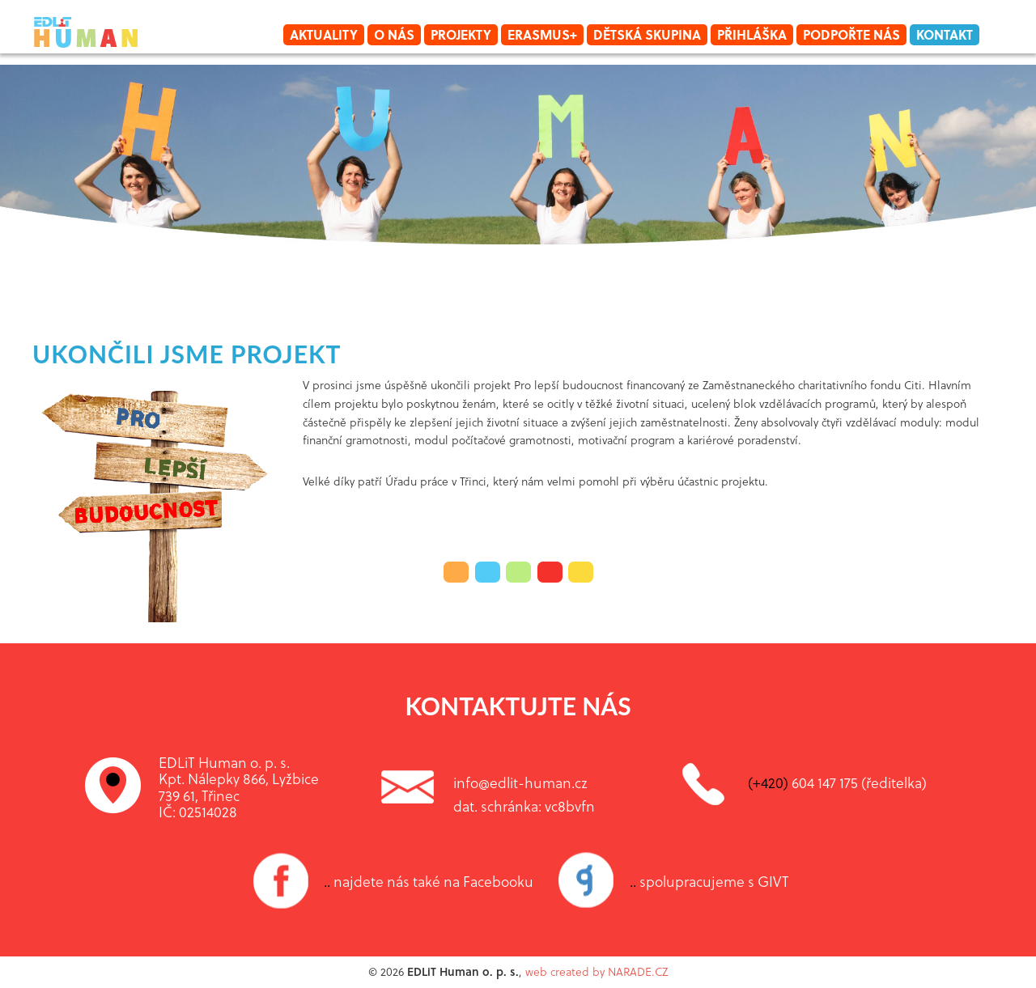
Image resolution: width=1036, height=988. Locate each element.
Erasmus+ (542, 34)
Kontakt (944, 34)
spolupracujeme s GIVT (709, 881)
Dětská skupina (647, 34)
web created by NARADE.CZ (596, 971)
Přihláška (752, 34)
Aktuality (324, 34)
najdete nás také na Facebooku (428, 881)
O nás (394, 34)
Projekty (461, 34)
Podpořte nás (851, 34)
